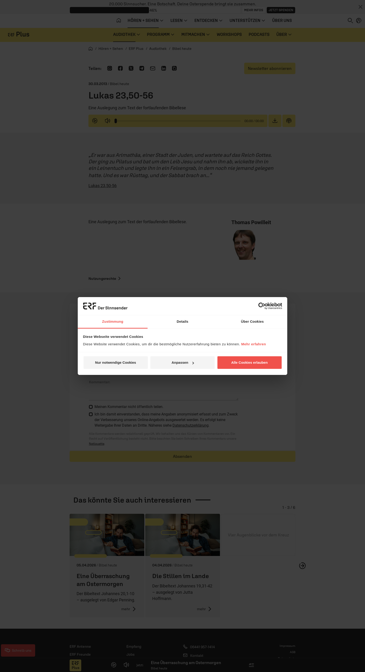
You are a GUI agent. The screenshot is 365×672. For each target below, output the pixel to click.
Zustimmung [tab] (112, 321)
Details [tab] (182, 321)
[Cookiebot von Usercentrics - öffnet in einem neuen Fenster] (261, 305)
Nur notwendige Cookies (115, 362)
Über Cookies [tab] (252, 321)
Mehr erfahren (253, 344)
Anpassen (183, 362)
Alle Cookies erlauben (249, 362)
